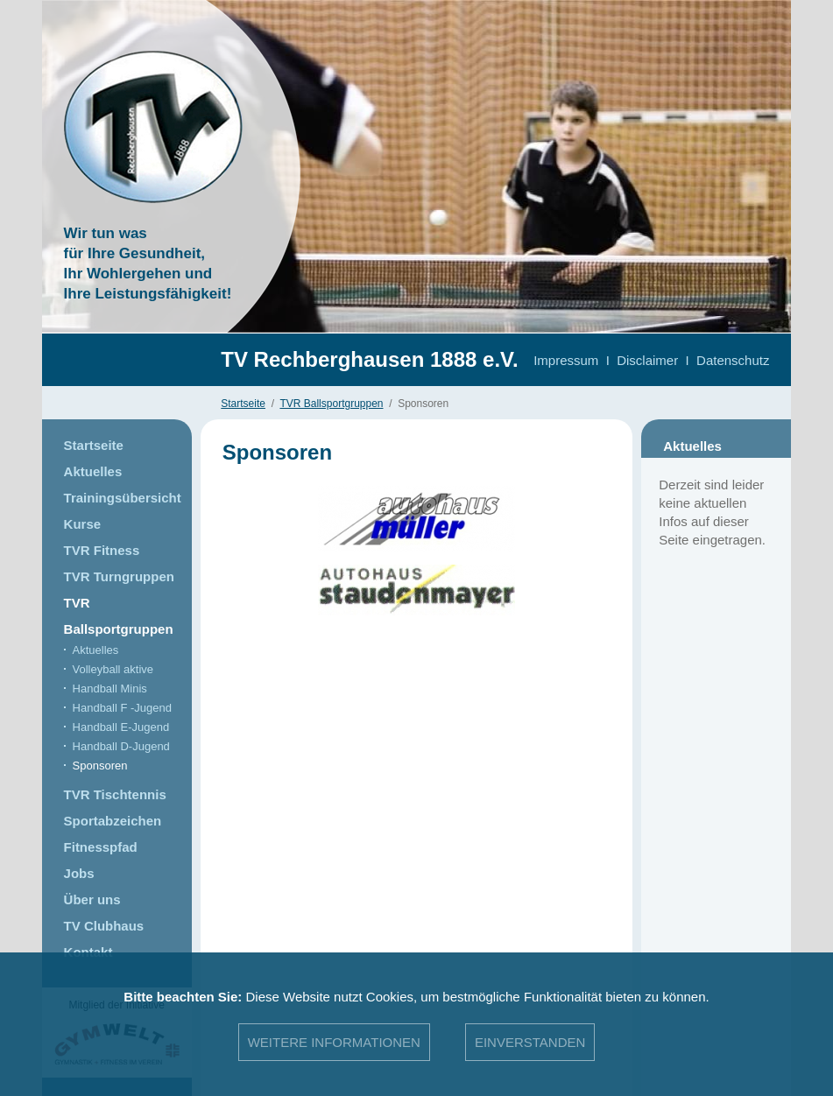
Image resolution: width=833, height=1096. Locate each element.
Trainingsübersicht (122, 497)
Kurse (83, 523)
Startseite (243, 403)
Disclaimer (647, 360)
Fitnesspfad (101, 847)
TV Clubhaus (104, 925)
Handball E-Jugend (121, 727)
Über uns (92, 899)
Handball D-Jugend (121, 746)
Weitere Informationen (334, 1042)
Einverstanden (530, 1042)
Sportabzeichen (113, 820)
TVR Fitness (102, 550)
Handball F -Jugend (122, 707)
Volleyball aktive (113, 669)
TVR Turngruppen (119, 576)
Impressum (565, 360)
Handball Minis (110, 688)
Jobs (79, 873)
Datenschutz (732, 360)
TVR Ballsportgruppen (331, 403)
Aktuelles (93, 471)
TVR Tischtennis (115, 794)
